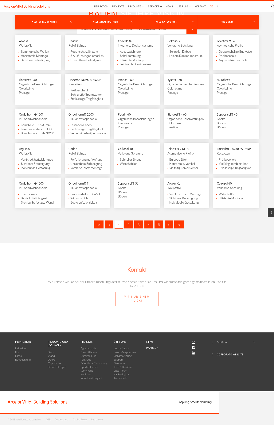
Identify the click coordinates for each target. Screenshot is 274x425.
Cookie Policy (80, 419)
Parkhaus (86, 359)
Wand (51, 356)
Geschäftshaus (89, 352)
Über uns (120, 341)
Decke (52, 359)
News (169, 6)
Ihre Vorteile (120, 378)
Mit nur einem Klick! (137, 298)
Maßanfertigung (123, 356)
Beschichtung (23, 359)
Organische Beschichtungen (57, 365)
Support (118, 359)
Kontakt (200, 6)
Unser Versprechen (125, 352)
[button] (45, 22)
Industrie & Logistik (91, 378)
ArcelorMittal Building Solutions (27, 6)
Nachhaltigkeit (122, 374)
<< (98, 224)
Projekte (118, 6)
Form (18, 352)
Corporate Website (230, 354)
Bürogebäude (88, 356)
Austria (236, 342)
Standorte (119, 363)
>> (179, 224)
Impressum (97, 419)
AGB (48, 419)
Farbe (18, 356)
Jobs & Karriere (123, 367)
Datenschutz (61, 419)
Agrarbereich (88, 348)
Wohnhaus (87, 370)
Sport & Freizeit (89, 367)
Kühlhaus (86, 374)
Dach (51, 352)
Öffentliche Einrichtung (94, 363)
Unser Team (120, 370)
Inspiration (101, 6)
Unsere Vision (122, 348)
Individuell (21, 348)
